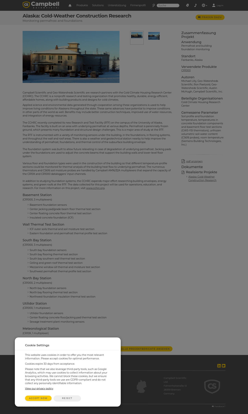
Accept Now (38, 398)
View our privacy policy (39, 388)
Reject (67, 398)
